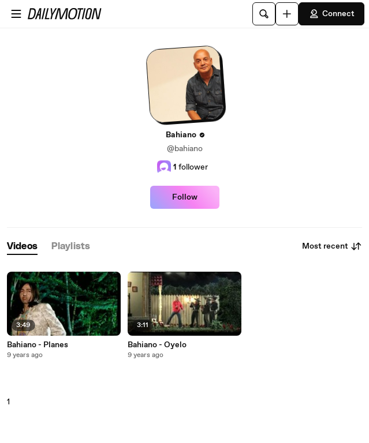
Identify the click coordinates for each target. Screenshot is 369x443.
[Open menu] (16, 13)
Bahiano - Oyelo (157, 345)
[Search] (263, 13)
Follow (184, 197)
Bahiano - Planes (37, 345)
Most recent (332, 246)
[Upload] (287, 13)
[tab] (22, 246)
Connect (331, 14)
